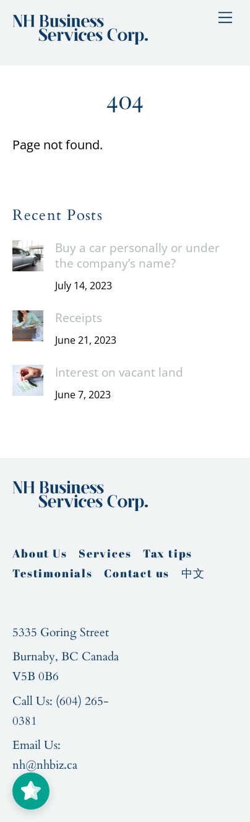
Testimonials (52, 573)
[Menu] (225, 17)
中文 (193, 573)
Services (105, 553)
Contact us (137, 573)
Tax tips (167, 553)
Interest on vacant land (119, 372)
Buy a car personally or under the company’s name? (137, 255)
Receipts (78, 318)
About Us (39, 553)
